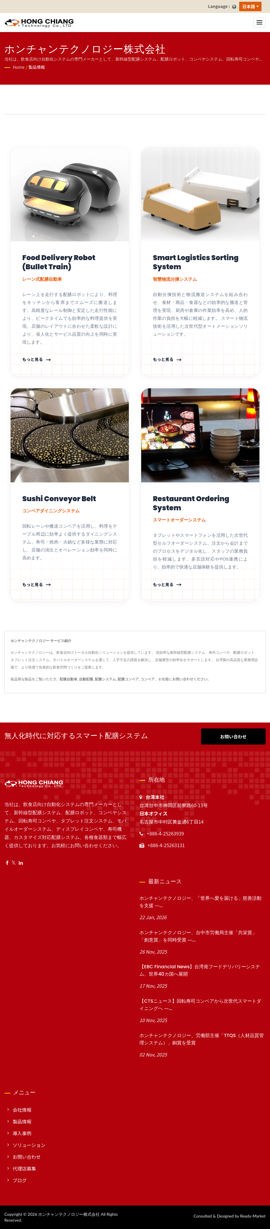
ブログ (20, 1180)
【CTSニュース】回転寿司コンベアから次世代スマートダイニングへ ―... (200, 1005)
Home (18, 67)
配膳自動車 (68, 678)
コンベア (148, 678)
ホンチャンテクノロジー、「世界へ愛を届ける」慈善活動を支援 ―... (200, 902)
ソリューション (29, 1144)
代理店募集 (24, 1168)
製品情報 (36, 67)
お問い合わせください (189, 678)
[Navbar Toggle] (259, 22)
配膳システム (105, 678)
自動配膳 (86, 678)
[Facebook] (7, 862)
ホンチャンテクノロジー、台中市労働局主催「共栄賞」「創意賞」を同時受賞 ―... (198, 936)
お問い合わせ (233, 736)
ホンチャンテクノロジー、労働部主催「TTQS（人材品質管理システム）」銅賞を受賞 (201, 1039)
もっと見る (32, 359)
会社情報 (22, 1109)
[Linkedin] (21, 862)
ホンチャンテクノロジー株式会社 (69, 1214)
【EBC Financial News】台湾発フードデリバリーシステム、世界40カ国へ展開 (199, 970)
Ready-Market (253, 1215)
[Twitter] (13, 862)
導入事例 (22, 1133)
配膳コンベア (128, 678)
